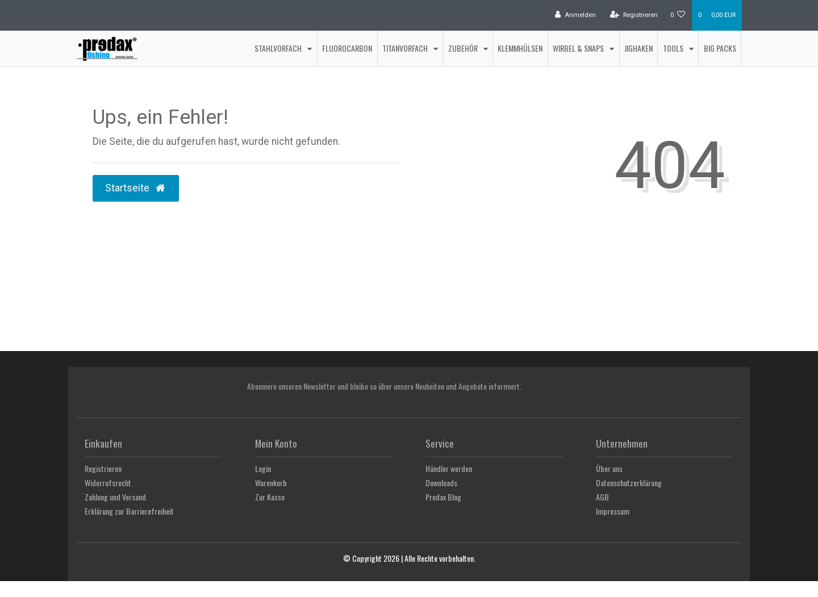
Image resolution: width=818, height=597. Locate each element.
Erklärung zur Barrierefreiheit (129, 511)
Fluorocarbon (347, 48)
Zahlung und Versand (115, 497)
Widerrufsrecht (108, 483)
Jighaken (638, 48)
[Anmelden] (575, 15)
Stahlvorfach (278, 48)
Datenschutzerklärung (629, 483)
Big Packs (720, 48)
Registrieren (103, 468)
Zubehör (463, 48)
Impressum (612, 511)
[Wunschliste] (678, 15)
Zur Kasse (270, 497)
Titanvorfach (405, 48)
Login (263, 468)
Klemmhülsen (520, 48)
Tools (674, 48)
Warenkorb (271, 483)
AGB (602, 497)
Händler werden (448, 468)
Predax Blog (443, 497)
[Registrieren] (634, 15)
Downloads (441, 483)
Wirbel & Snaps (579, 48)
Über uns (609, 468)
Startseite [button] (135, 188)
